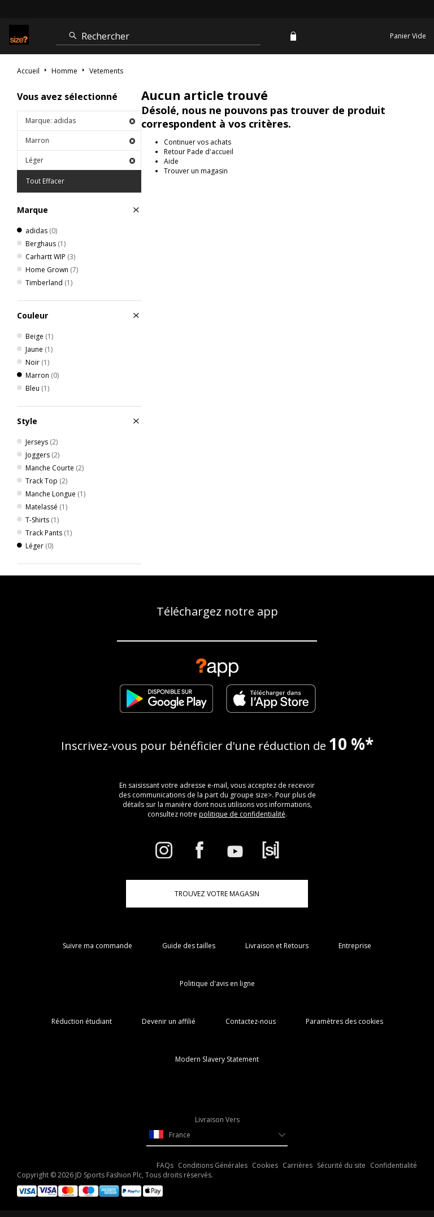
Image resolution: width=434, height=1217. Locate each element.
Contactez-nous (250, 1021)
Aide (171, 161)
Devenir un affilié (169, 1021)
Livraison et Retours (277, 945)
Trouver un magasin (196, 171)
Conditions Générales (213, 1165)
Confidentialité (393, 1165)
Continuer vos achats (197, 142)
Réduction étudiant (81, 1021)
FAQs (165, 1165)
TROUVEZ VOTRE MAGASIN (217, 893)
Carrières (298, 1165)
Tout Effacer (45, 181)
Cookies (265, 1165)
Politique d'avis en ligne (217, 983)
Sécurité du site (341, 1165)
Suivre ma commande (97, 945)
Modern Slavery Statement (217, 1059)
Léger (80, 160)
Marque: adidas (80, 120)
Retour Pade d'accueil (198, 151)
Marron (80, 140)
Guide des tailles (188, 945)
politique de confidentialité (242, 814)
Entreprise (354, 945)
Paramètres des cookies (344, 1021)
